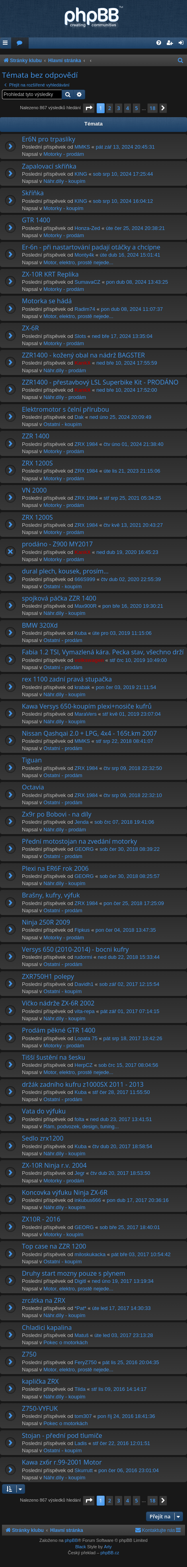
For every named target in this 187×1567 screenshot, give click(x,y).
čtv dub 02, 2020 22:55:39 (131, 579)
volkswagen (89, 660)
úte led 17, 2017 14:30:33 (121, 1308)
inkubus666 (87, 1200)
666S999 (84, 579)
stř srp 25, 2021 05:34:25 (132, 498)
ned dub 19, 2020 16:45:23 (127, 552)
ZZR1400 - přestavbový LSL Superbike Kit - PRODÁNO (100, 382)
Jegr (79, 1173)
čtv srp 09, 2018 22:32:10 (132, 795)
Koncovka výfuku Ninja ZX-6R (64, 1192)
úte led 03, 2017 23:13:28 (123, 1335)
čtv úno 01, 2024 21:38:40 (133, 444)
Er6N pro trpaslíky (48, 139)
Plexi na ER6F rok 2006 (55, 868)
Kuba (80, 633)
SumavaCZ (87, 282)
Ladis (80, 1443)
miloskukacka (89, 1254)
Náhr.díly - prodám (64, 370)
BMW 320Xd (40, 625)
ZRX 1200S (37, 463)
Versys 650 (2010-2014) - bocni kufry (75, 949)
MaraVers (85, 714)
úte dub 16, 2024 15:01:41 (130, 255)
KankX (82, 363)
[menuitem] (19, 43)
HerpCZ (83, 1065)
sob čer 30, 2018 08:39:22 (129, 849)
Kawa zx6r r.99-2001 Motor (62, 1462)
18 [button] (153, 108)
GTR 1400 (36, 220)
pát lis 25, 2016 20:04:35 (130, 1362)
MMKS (82, 147)
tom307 (83, 1416)
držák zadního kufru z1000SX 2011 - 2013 (83, 1084)
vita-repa (84, 1011)
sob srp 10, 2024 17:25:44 (123, 174)
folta (79, 1119)
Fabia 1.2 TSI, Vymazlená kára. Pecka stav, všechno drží (103, 652)
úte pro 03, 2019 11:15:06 (122, 633)
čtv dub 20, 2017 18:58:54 (122, 1146)
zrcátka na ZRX (43, 1300)
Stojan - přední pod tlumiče (62, 1435)
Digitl (80, 1281)
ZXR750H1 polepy (48, 976)
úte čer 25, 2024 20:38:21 (135, 228)
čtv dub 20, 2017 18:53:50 (120, 1173)
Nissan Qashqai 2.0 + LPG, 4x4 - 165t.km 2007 (89, 733)
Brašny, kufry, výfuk (51, 895)
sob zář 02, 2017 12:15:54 (129, 984)
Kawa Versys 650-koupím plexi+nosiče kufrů (87, 706)
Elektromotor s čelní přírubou (65, 409)
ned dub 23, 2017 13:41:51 (121, 1119)
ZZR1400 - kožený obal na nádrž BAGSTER (83, 355)
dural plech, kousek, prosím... (65, 571)
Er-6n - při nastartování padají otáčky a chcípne (91, 247)
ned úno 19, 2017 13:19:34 (123, 1281)
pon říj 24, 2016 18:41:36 (126, 1416)
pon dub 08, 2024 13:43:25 (137, 282)
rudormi (83, 957)
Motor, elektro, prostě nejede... (78, 262)
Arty (108, 1546)
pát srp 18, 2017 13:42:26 (132, 1038)
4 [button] (127, 108)
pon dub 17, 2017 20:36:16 (137, 1200)
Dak (79, 417)
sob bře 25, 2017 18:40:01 (129, 1227)
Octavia (33, 787)
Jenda (81, 822)
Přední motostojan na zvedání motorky (79, 841)
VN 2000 (34, 490)
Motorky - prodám (63, 154)
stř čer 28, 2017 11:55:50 (121, 1092)
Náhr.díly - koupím (64, 181)
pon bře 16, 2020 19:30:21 (132, 606)
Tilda (80, 1389)
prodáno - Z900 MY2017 (57, 544)
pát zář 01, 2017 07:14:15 (129, 1011)
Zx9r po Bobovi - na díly (57, 814)
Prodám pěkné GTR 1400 (58, 1030)
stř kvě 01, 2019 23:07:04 (131, 714)
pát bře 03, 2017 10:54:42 (141, 1254)
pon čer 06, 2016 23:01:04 (128, 1470)
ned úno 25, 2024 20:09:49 (120, 417)
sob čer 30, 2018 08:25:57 (129, 876)
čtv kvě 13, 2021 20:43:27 (133, 525)
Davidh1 (84, 984)
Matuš (81, 1335)
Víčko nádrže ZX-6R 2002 (58, 1003)
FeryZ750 (85, 1362)
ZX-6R (30, 328)
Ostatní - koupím (62, 424)
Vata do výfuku (44, 1111)
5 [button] (136, 108)
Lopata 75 (85, 1038)
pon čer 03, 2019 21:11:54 (126, 687)
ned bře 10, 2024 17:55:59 (126, 363)
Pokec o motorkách (65, 1342)
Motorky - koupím (63, 208)
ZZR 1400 (35, 436)
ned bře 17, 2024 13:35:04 (122, 336)
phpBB (71, 1540)
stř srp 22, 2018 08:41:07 (125, 741)
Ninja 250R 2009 (46, 922)
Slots (80, 336)
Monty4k (84, 255)
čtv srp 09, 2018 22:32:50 (132, 768)
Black (80, 1546)
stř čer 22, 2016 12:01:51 (121, 1443)
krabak (82, 687)
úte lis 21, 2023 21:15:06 (131, 471)
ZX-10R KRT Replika (50, 274)
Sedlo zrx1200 (42, 1138)
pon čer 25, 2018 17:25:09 (133, 903)
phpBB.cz (109, 1552)
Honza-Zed (87, 228)
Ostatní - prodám (62, 640)
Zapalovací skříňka (49, 166)
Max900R (85, 606)
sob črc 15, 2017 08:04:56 (128, 1065)
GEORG (84, 849)
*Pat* (80, 1308)
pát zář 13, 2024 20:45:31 (125, 147)
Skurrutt (83, 1470)
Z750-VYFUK (40, 1408)
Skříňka (33, 193)
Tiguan (32, 760)
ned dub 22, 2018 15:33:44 (129, 957)
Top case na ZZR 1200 (54, 1246)
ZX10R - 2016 (41, 1219)
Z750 (29, 1354)
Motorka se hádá (47, 301)
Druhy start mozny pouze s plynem (73, 1273)
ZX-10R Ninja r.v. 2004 (54, 1165)
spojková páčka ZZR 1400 (59, 598)
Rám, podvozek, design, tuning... (81, 1126)
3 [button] (118, 108)
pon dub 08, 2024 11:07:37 (132, 309)
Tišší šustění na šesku (53, 1057)
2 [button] (109, 108)
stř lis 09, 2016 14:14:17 (118, 1389)
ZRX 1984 (86, 444)
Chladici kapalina (47, 1327)
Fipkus (82, 930)
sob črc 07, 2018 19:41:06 (124, 822)
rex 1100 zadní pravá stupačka (67, 679)
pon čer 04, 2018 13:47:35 (125, 930)
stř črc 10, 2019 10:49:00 (138, 660)
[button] (89, 108)
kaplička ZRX (40, 1381)
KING (80, 174)
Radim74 (84, 309)
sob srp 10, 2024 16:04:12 (123, 201)
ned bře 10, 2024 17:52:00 (126, 390)
